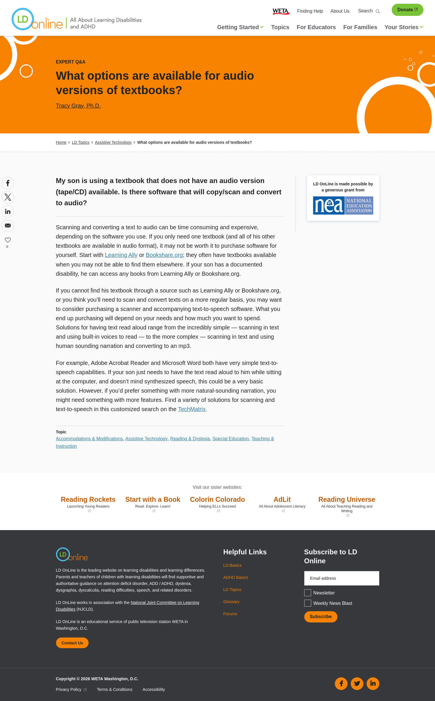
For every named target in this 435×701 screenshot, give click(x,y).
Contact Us (73, 642)
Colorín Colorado (217, 504)
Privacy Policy (71, 689)
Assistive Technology (114, 142)
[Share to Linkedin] (7, 211)
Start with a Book (153, 504)
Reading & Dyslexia (191, 438)
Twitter (357, 683)
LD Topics (81, 142)
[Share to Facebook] (7, 182)
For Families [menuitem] (360, 27)
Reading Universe (347, 506)
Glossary (231, 601)
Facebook (341, 683)
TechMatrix (192, 408)
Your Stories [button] (404, 27)
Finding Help (310, 11)
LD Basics (232, 564)
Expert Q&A (71, 61)
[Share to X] (7, 197)
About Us (340, 11)
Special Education (232, 438)
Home (61, 142)
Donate (407, 9)
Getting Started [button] (240, 27)
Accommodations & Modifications (90, 438)
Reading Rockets (88, 504)
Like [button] (7, 239)
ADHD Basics (236, 577)
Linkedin (373, 683)
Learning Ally (121, 254)
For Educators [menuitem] (316, 27)
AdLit (282, 504)
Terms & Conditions (115, 689)
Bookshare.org (165, 254)
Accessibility (154, 689)
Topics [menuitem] (280, 27)
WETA (281, 11)
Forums (230, 613)
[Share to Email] (7, 225)
